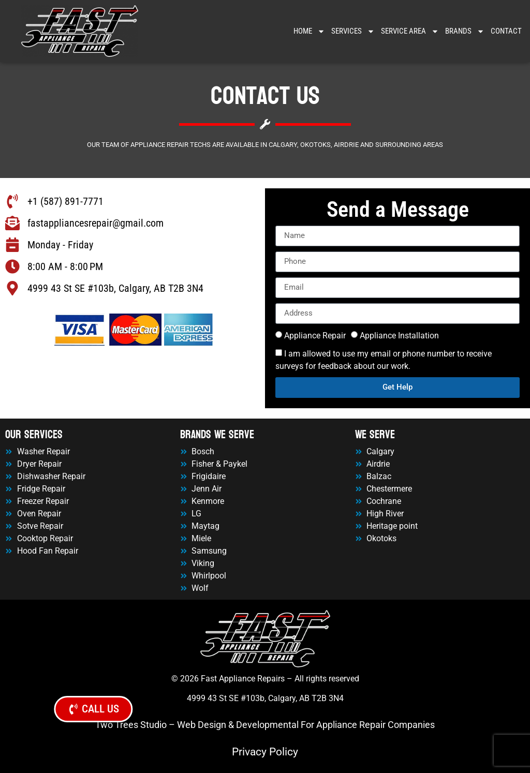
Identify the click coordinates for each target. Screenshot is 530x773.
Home (309, 31)
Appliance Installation (399, 335)
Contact (506, 31)
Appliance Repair (315, 335)
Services (353, 31)
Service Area (410, 31)
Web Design (201, 724)
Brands (464, 31)
